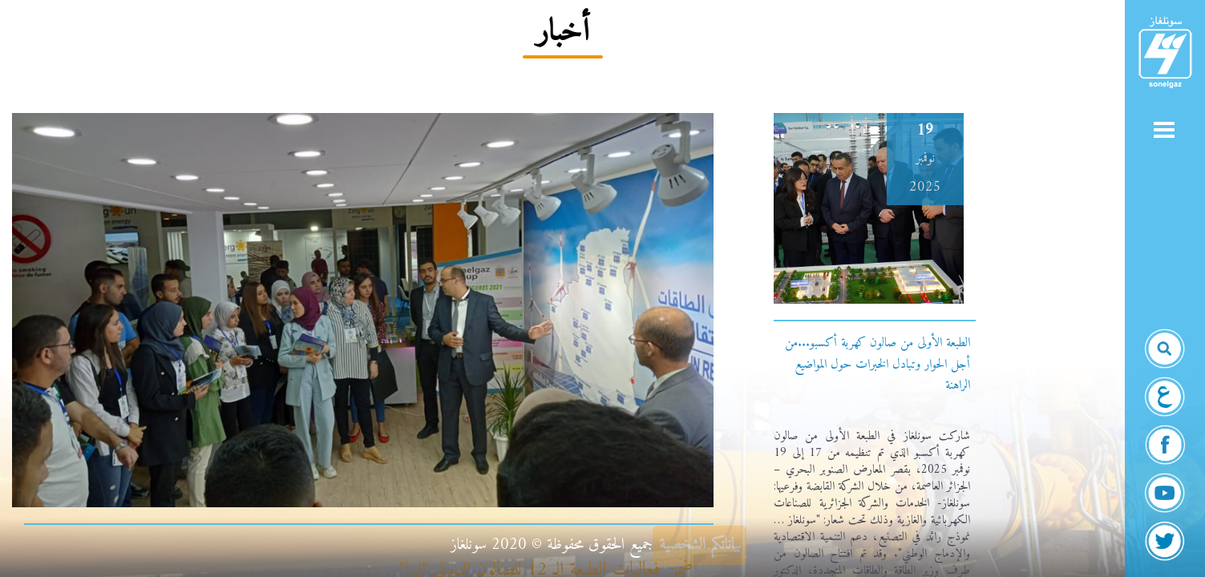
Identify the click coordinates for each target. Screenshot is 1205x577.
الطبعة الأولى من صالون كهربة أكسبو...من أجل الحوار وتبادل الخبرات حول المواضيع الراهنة (877, 364)
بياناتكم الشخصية (700, 545)
